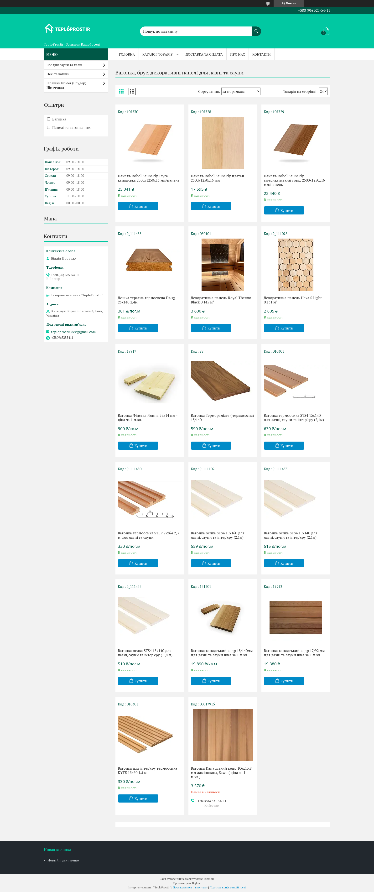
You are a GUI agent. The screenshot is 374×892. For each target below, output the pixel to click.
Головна (127, 54)
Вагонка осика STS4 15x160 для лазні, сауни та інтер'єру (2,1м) (217, 535)
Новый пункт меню (63, 860)
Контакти (261, 54)
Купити (141, 206)
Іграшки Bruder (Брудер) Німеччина (66, 85)
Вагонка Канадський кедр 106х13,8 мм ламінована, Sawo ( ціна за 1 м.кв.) (221, 772)
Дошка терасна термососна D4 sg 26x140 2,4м (146, 300)
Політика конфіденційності (228, 887)
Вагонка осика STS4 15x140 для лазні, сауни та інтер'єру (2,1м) (290, 535)
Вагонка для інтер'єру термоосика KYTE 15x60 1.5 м (147, 770)
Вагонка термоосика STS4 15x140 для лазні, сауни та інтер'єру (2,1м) (294, 417)
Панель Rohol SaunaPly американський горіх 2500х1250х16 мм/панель (294, 180)
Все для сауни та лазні (64, 65)
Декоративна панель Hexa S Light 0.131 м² (293, 300)
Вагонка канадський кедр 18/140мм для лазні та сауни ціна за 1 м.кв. (222, 652)
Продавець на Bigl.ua (187, 883)
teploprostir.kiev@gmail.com (73, 332)
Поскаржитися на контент (190, 887)
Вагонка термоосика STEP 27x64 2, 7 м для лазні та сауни (148, 535)
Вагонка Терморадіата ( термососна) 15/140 (222, 417)
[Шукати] (256, 29)
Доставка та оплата (204, 54)
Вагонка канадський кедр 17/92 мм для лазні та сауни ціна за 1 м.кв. (294, 652)
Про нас (237, 54)
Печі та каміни (58, 74)
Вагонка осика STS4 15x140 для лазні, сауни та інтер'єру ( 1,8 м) (145, 652)
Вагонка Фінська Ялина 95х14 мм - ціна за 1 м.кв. (147, 417)
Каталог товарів (157, 54)
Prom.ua (209, 879)
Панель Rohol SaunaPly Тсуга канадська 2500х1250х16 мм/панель (149, 178)
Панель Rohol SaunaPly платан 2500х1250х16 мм (217, 178)
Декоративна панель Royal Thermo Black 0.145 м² (221, 300)
